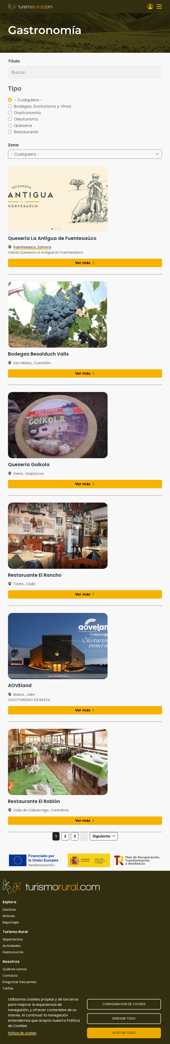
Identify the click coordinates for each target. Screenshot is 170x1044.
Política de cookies (22, 1033)
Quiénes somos (15, 969)
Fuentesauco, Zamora (29, 247)
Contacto (10, 975)
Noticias (9, 916)
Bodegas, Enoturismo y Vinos (42, 106)
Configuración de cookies (124, 1004)
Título (14, 61)
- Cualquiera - (28, 100)
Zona (13, 145)
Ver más (85, 263)
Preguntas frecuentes (20, 982)
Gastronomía (27, 112)
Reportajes (11, 922)
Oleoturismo (26, 119)
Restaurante (26, 132)
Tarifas (8, 988)
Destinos (9, 909)
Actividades (12, 946)
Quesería (23, 125)
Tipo (14, 88)
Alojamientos (13, 939)
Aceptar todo (123, 1033)
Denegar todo (123, 1018)
